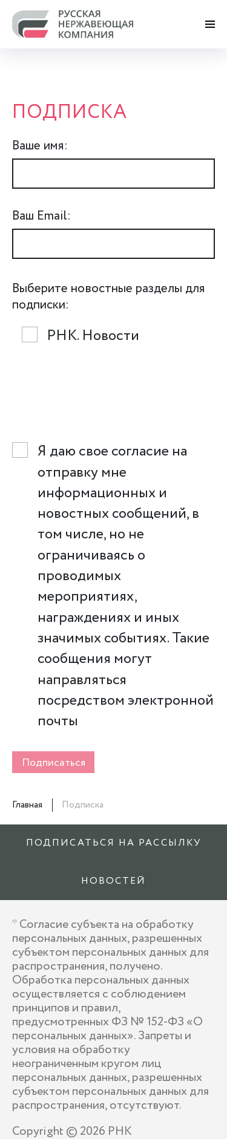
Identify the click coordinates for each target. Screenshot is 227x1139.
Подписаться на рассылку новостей (113, 862)
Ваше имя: (40, 146)
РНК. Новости (93, 336)
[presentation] (104, 396)
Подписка (83, 805)
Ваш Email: (41, 216)
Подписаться (53, 763)
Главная (27, 805)
